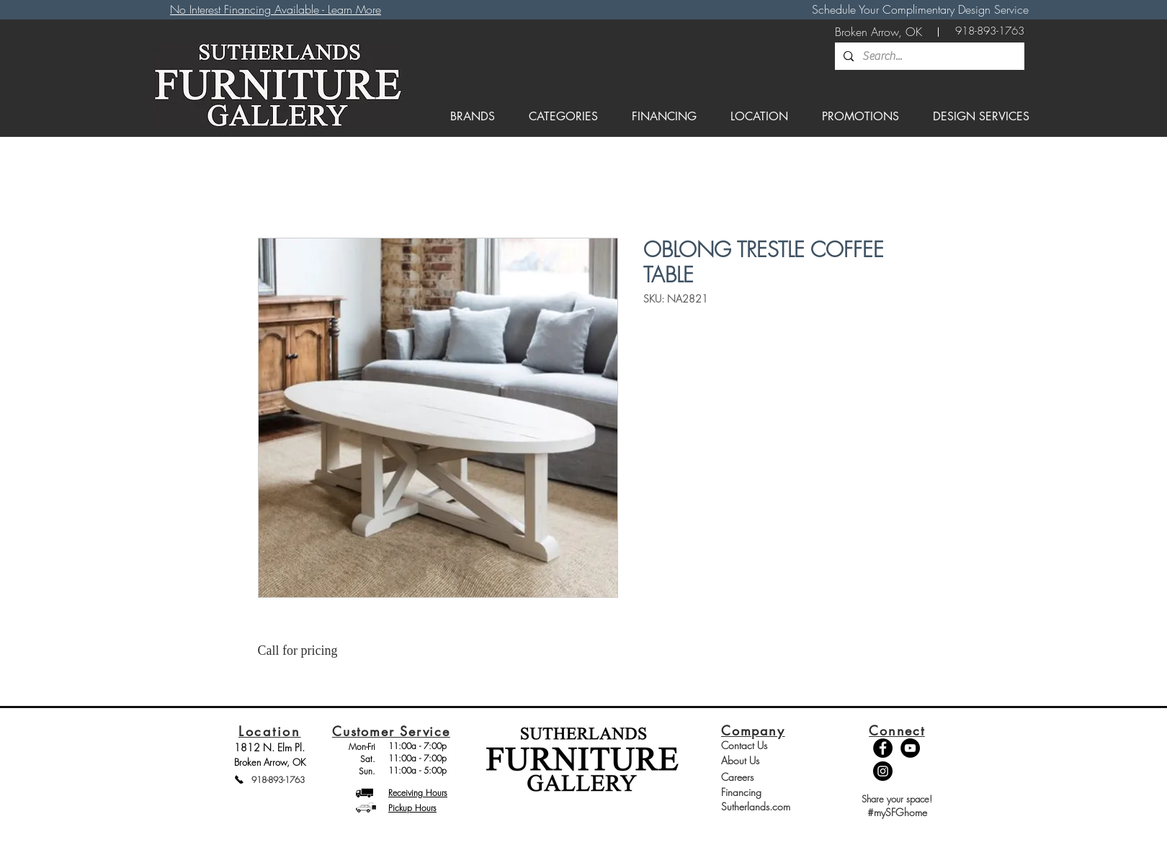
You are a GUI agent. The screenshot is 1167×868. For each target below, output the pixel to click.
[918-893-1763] (990, 31)
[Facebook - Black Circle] (883, 748)
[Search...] (928, 56)
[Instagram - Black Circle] (883, 771)
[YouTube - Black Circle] (910, 748)
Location (269, 731)
